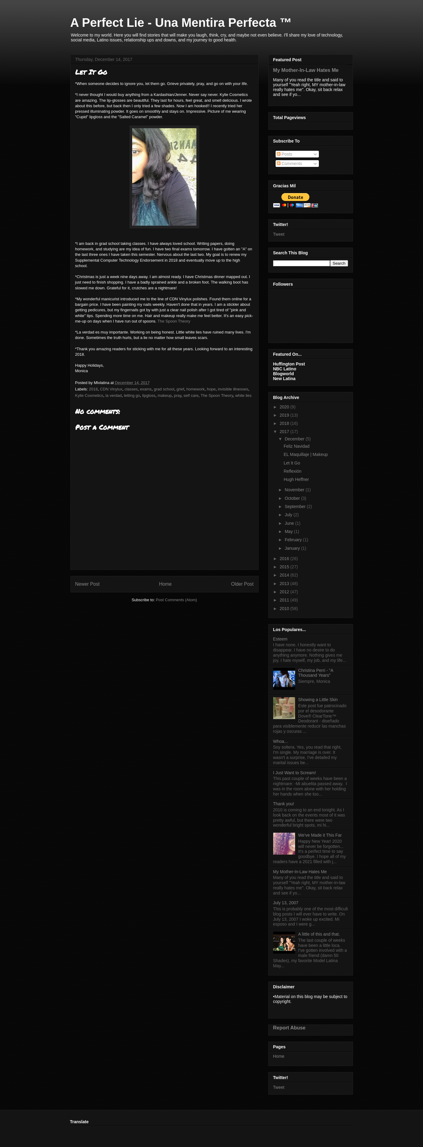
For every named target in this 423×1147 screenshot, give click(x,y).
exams (145, 389)
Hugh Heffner (296, 479)
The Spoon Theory (173, 321)
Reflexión (292, 471)
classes (131, 389)
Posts (284, 154)
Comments (289, 163)
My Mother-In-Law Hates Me (306, 70)
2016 (285, 558)
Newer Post (87, 584)
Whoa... (280, 741)
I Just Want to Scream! (294, 772)
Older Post (242, 584)
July (289, 514)
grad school (164, 389)
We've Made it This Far (320, 835)
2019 (285, 415)
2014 (285, 575)
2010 (285, 608)
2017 (285, 431)
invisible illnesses (233, 389)
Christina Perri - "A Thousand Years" (315, 673)
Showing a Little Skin (318, 699)
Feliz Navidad (296, 446)
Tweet (278, 234)
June (290, 523)
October (293, 498)
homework (195, 389)
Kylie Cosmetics (89, 395)
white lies (243, 395)
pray (177, 395)
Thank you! (283, 803)
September (296, 506)
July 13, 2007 (285, 902)
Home (165, 584)
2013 (285, 583)
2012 (285, 591)
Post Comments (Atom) (176, 600)
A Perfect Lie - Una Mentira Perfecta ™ (181, 22)
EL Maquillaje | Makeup (306, 454)
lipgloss (148, 395)
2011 (285, 600)
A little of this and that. (319, 934)
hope (211, 389)
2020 (285, 406)
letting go (132, 395)
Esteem (280, 639)
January (293, 548)
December (295, 438)
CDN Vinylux (111, 389)
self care (191, 395)
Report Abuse (289, 1027)
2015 (285, 566)
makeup (165, 395)
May (289, 531)
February (294, 539)
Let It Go (292, 463)
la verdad (113, 395)
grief (180, 389)
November (295, 489)
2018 (93, 389)
